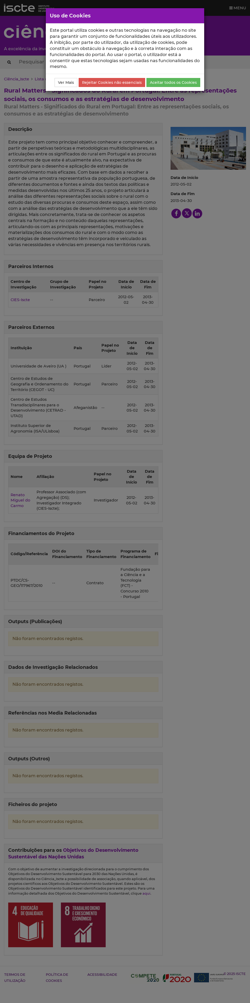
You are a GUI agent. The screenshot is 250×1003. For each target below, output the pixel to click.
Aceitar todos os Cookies (173, 82)
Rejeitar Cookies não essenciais (112, 82)
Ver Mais (66, 82)
